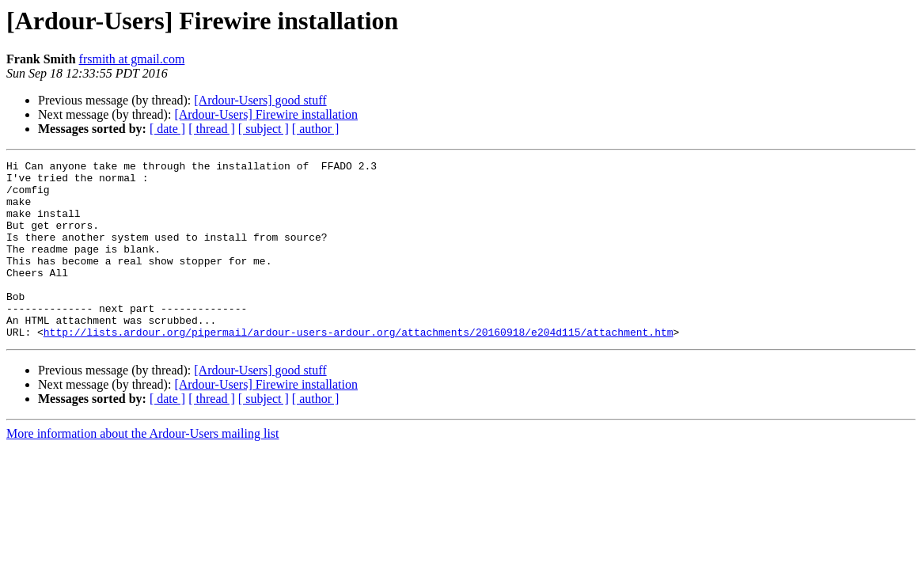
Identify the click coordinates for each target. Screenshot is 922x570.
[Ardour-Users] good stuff (260, 100)
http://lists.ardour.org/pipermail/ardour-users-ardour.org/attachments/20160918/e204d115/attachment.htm (358, 367)
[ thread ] (211, 128)
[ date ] (167, 128)
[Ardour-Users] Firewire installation (266, 114)
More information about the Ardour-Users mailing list (142, 469)
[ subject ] (263, 128)
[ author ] (316, 128)
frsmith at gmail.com (132, 59)
